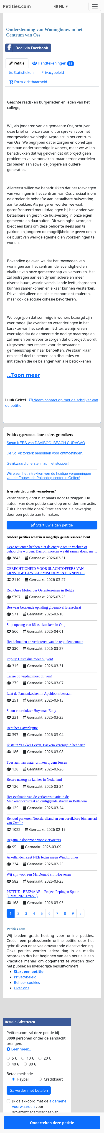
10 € (30, 1071)
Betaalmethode (20, 1086)
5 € (14, 1071)
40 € (15, 1077)
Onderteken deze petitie (52, 425)
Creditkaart (53, 1092)
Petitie (17, 63)
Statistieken (21, 72)
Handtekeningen (53, 63)
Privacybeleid (52, 72)
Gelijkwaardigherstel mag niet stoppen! (38, 477)
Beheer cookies (27, 995)
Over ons (21, 1001)
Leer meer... (19, 1062)
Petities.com (17, 6)
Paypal (23, 1092)
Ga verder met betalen (29, 1103)
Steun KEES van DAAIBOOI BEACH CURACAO (46, 456)
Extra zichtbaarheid (28, 81)
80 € (32, 1077)
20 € (47, 1071)
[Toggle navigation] (95, 6)
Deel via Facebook (26, 48)
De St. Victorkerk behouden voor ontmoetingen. (45, 466)
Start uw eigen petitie (52, 538)
